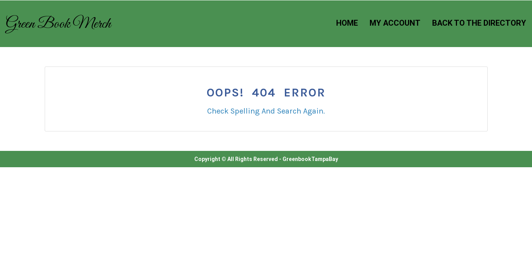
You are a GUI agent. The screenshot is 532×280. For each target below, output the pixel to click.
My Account (395, 23)
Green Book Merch (58, 24)
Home (347, 23)
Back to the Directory (479, 23)
